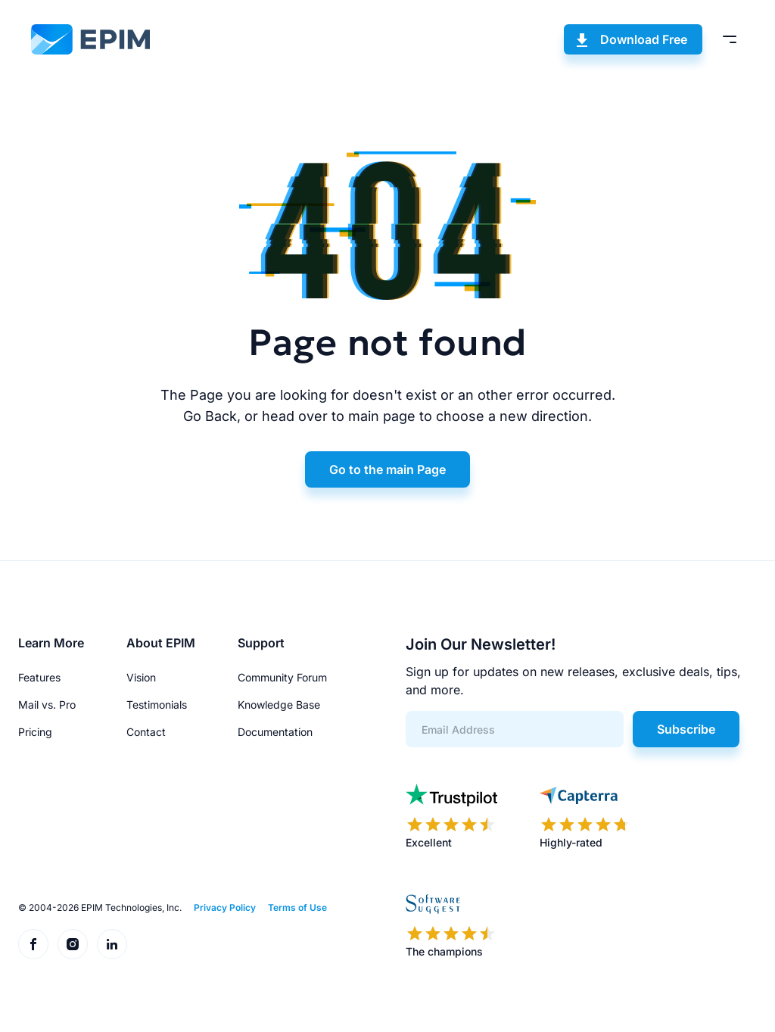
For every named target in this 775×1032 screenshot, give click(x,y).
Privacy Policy (225, 907)
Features (39, 677)
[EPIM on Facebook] (33, 944)
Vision (141, 677)
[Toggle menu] (729, 39)
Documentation (275, 731)
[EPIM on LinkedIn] (112, 944)
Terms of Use (297, 907)
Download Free (643, 39)
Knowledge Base (279, 704)
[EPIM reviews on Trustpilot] (451, 817)
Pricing (35, 731)
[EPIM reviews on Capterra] (585, 817)
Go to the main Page (387, 469)
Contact (146, 731)
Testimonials (156, 704)
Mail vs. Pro (47, 704)
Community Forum (282, 677)
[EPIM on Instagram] (73, 944)
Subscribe (686, 729)
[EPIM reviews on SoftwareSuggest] (451, 926)
